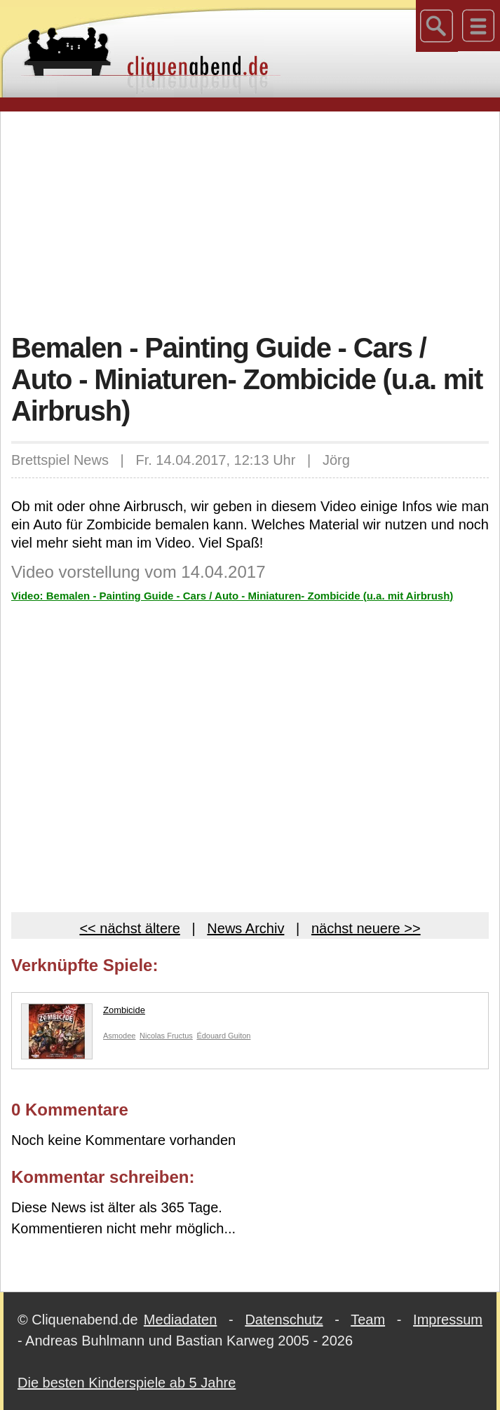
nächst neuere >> (366, 928)
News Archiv (245, 928)
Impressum (447, 1319)
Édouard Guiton (223, 1035)
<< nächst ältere (129, 928)
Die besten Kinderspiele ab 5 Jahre (127, 1382)
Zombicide (83, 1013)
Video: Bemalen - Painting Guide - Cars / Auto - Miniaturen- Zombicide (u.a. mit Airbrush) (232, 596)
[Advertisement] (255, 220)
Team (368, 1319)
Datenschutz (284, 1319)
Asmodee (119, 1035)
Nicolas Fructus (166, 1035)
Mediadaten (180, 1319)
